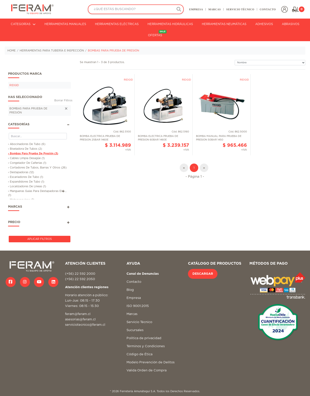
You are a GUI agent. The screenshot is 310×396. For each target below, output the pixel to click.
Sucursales (135, 330)
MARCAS (214, 9)
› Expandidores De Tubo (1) (26, 181)
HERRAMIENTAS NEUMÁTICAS (224, 24)
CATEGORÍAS (23, 24)
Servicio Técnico (139, 322)
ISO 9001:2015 (138, 306)
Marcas (132, 314)
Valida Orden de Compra (147, 370)
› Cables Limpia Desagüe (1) (26, 158)
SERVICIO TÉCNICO (240, 9)
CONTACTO (268, 9)
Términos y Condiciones (146, 346)
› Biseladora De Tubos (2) (25, 148)
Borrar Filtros (63, 100)
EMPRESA (196, 9)
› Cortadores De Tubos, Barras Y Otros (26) (37, 167)
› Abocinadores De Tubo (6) (26, 144)
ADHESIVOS (264, 24)
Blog (130, 290)
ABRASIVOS (290, 24)
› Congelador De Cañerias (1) (27, 163)
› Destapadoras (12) (21, 172)
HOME (11, 50)
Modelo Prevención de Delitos (151, 362)
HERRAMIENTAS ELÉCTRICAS (117, 24)
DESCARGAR (202, 273)
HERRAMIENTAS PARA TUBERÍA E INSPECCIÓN (52, 50)
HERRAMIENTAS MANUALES (65, 24)
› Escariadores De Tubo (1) (25, 177)
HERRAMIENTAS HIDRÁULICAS (170, 24)
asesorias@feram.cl (80, 319)
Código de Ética (139, 354)
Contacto (134, 281)
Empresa (134, 298)
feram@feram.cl (78, 314)
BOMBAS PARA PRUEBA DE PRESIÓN (113, 50)
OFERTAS (157, 33)
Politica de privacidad (144, 338)
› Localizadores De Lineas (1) (27, 186)
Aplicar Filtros (39, 239)
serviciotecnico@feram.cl (85, 324)
